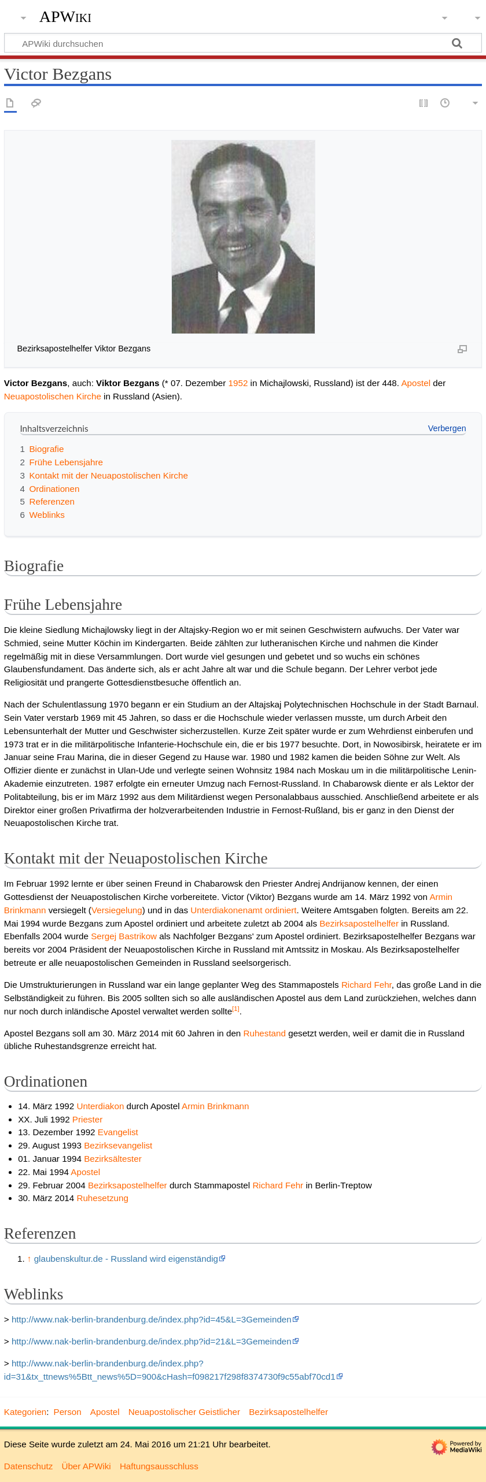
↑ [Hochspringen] (29, 1259)
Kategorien (25, 1412)
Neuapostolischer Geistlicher (184, 1412)
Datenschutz (28, 1466)
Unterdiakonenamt (226, 910)
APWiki (65, 17)
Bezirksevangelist (118, 1145)
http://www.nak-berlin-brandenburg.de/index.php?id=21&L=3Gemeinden (152, 1341)
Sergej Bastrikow (124, 936)
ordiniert (281, 910)
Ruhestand (265, 1033)
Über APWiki (86, 1466)
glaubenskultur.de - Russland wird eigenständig (126, 1259)
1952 (238, 383)
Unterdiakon (100, 1106)
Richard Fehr (366, 985)
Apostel (415, 383)
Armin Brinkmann (215, 1106)
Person (68, 1412)
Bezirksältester (113, 1159)
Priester (87, 1119)
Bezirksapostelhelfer (359, 923)
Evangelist (118, 1132)
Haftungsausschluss (159, 1466)
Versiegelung (116, 910)
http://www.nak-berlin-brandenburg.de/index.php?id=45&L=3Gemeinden (152, 1319)
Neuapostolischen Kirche (52, 396)
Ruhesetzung (102, 1198)
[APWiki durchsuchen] (243, 43)
